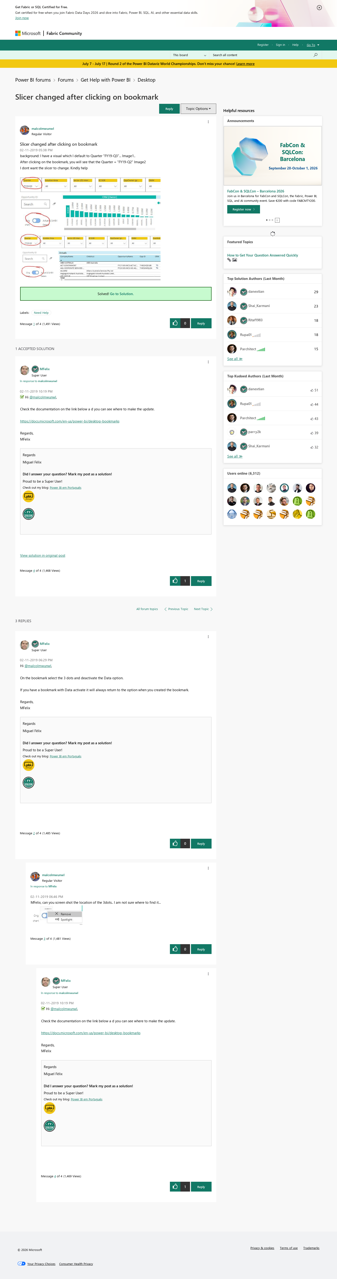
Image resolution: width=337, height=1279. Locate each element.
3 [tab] (272, 220)
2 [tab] (270, 220)
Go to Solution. (122, 293)
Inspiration (113, 33)
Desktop (146, 79)
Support (211, 33)
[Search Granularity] (189, 55)
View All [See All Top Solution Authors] (235, 358)
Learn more (245, 63)
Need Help (41, 312)
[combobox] (265, 55)
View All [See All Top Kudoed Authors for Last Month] (235, 456)
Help (295, 45)
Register (263, 45)
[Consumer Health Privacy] (76, 1264)
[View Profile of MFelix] (45, 368)
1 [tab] (267, 220)
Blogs (174, 33)
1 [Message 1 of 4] (34, 324)
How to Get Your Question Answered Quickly (262, 255)
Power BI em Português (65, 487)
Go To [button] (311, 45)
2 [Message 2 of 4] (34, 833)
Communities (153, 33)
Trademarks (311, 1248)
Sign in (280, 45)
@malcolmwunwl (42, 397)
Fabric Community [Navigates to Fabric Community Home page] (64, 33)
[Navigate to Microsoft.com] (27, 33)
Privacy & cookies (262, 1248)
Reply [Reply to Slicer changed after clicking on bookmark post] (201, 323)
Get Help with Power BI (106, 79)
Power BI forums (33, 79)
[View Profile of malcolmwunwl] (43, 128)
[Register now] (243, 209)
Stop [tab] (277, 220)
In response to (38, 381)
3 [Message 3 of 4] (44, 938)
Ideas (132, 33)
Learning (192, 33)
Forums (93, 33)
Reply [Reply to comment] (201, 581)
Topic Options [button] (197, 108)
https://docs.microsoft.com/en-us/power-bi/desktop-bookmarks (69, 421)
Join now (22, 17)
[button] (169, 108)
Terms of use (289, 1248)
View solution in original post (42, 555)
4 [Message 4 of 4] (34, 570)
